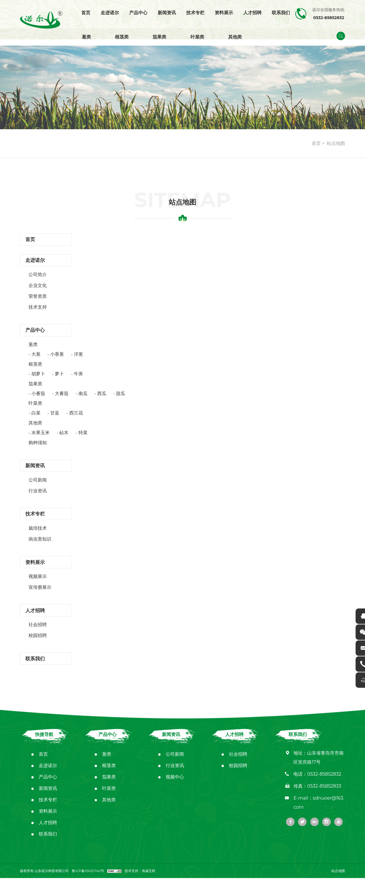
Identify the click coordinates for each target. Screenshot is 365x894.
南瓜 (83, 399)
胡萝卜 (38, 380)
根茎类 (122, 37)
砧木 (63, 438)
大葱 (35, 360)
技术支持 (38, 311)
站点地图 (336, 143)
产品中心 (138, 12)
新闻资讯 (167, 12)
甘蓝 (54, 419)
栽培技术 (38, 538)
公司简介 (38, 278)
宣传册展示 (40, 599)
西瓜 (101, 399)
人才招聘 (252, 12)
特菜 (83, 438)
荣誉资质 (38, 300)
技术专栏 (195, 12)
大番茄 (61, 399)
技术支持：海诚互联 (141, 887)
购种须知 (38, 448)
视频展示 (38, 588)
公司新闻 (38, 488)
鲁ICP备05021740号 (88, 887)
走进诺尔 (110, 12)
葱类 (86, 37)
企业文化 (38, 289)
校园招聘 (38, 649)
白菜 (35, 419)
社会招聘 (38, 638)
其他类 (235, 37)
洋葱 (78, 360)
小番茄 (38, 399)
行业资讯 (38, 498)
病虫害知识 (40, 549)
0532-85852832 (324, 790)
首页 (85, 12)
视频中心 (175, 793)
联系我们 (281, 12)
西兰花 (76, 419)
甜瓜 (120, 399)
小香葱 (57, 360)
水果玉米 (40, 438)
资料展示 (224, 12)
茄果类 (159, 37)
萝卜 (59, 380)
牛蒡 (78, 380)
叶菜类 (197, 37)
